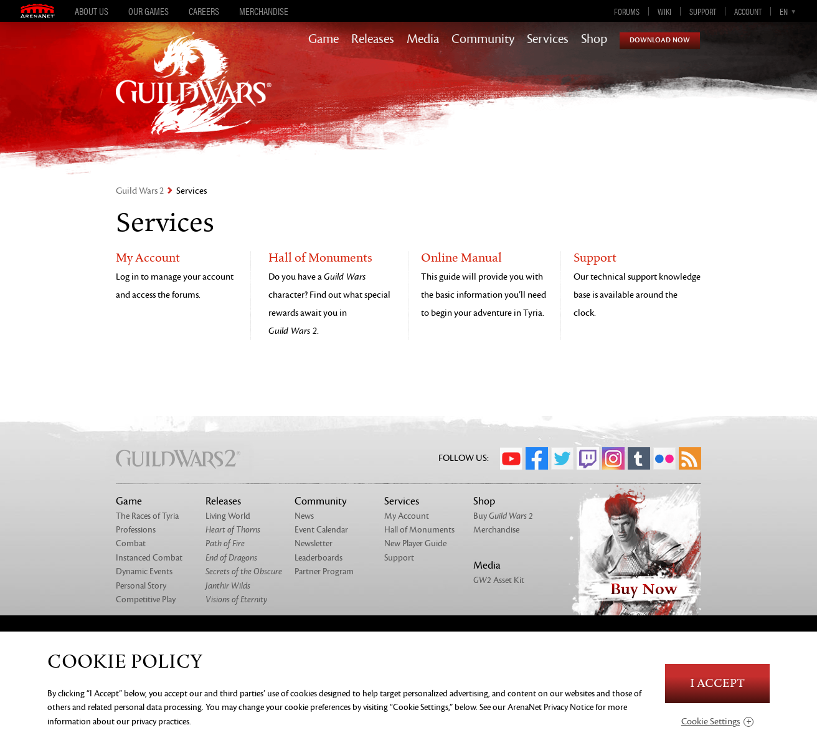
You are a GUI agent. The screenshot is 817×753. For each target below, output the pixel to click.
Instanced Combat (149, 557)
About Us (91, 11)
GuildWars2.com (194, 96)
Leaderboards (318, 557)
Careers (204, 11)
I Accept (717, 683)
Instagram (613, 458)
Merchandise (263, 11)
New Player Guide (415, 543)
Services (548, 39)
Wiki (664, 11)
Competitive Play (146, 599)
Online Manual (461, 258)
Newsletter (314, 543)
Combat (131, 543)
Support (702, 11)
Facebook (537, 458)
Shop (594, 39)
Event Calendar (321, 529)
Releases (372, 39)
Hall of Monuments (320, 258)
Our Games (148, 11)
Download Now (660, 40)
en (784, 11)
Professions (136, 529)
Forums (627, 11)
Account (748, 11)
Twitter (562, 458)
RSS (690, 458)
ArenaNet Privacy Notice (550, 707)
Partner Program (324, 571)
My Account (148, 258)
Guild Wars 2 (140, 191)
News (304, 516)
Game (323, 39)
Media (423, 39)
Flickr (664, 458)
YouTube (511, 458)
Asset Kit (498, 580)
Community (482, 39)
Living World (227, 516)
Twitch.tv (588, 458)
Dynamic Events (144, 571)
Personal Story (141, 585)
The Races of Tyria (147, 516)
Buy (503, 516)
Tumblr (639, 458)
